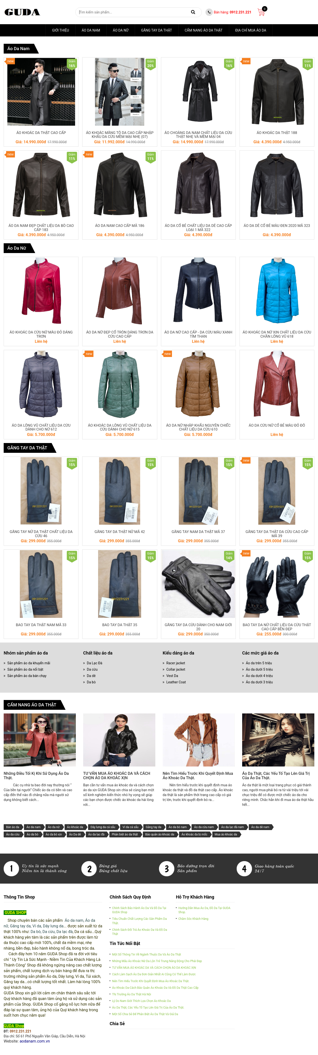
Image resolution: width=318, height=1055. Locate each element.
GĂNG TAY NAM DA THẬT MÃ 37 (198, 533)
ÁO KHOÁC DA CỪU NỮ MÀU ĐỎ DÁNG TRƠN (41, 335)
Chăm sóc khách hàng (193, 921)
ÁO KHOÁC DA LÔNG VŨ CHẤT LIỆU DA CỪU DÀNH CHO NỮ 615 (120, 429)
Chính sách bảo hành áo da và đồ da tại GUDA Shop (139, 912)
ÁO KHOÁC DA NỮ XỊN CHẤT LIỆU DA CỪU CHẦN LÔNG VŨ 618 (276, 335)
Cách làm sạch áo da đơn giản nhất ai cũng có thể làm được (154, 976)
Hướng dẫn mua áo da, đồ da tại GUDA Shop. (204, 912)
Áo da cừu (12, 836)
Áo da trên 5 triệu (259, 665)
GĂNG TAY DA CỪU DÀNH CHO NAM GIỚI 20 (198, 629)
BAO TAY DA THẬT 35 (119, 627)
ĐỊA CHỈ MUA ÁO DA (250, 30)
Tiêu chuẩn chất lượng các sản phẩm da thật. (139, 923)
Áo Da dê (75, 836)
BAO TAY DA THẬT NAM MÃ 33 (41, 627)
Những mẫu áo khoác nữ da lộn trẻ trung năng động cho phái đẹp (157, 963)
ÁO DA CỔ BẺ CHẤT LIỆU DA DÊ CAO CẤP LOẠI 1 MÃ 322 (198, 228)
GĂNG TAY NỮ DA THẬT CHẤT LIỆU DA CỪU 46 (41, 535)
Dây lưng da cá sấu (103, 829)
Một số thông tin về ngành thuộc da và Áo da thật (146, 956)
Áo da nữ (54, 829)
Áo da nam (91, 30)
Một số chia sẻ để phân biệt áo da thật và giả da (145, 1016)
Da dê (91, 677)
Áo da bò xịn (54, 836)
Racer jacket (175, 665)
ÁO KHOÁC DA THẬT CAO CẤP (41, 133)
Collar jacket (175, 671)
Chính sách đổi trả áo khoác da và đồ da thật (139, 934)
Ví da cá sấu (130, 829)
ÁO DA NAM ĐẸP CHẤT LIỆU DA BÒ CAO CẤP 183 (41, 228)
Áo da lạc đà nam (232, 829)
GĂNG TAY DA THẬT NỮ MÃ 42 (119, 533)
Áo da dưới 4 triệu (259, 677)
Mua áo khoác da (226, 836)
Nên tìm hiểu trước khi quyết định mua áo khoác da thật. (198, 778)
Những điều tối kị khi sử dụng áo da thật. (36, 778)
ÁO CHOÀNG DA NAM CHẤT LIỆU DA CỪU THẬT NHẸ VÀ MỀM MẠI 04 (198, 135)
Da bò (91, 684)
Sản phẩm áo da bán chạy (26, 677)
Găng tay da (153, 829)
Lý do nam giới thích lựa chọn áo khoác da (141, 1003)
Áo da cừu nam (204, 829)
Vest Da (172, 677)
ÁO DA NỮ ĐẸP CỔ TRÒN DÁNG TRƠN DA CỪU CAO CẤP (119, 335)
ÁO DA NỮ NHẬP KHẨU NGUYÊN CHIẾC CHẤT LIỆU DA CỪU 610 (198, 429)
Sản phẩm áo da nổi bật (25, 671)
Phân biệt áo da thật (125, 836)
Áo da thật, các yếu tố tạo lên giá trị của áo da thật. (276, 778)
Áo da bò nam (178, 829)
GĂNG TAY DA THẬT (156, 30)
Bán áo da (12, 829)
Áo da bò (32, 836)
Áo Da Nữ (120, 30)
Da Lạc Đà (94, 665)
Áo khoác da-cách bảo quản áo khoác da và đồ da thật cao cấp (155, 990)
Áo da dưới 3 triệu (259, 684)
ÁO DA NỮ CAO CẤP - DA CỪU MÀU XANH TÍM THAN (198, 335)
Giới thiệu (60, 30)
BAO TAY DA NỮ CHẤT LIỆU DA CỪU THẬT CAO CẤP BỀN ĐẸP (276, 629)
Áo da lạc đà (96, 836)
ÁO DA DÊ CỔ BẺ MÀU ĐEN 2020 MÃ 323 (276, 226)
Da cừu (92, 671)
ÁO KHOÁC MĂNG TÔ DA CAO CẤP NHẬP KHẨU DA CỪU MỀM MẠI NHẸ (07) (120, 135)
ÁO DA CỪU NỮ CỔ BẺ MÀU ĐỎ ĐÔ (277, 427)
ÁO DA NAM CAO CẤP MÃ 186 (120, 226)
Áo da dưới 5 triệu (259, 671)
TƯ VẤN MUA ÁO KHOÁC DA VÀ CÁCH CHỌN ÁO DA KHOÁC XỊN (116, 778)
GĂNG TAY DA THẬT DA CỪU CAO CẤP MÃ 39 (276, 535)
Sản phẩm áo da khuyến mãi (28, 665)
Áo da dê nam (260, 829)
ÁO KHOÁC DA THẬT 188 (277, 133)
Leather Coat (176, 684)
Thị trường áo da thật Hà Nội (131, 996)
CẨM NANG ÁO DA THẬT (204, 30)
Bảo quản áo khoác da (159, 836)
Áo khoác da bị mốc (194, 836)
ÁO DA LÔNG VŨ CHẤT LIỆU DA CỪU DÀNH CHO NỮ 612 (41, 429)
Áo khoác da (75, 829)
